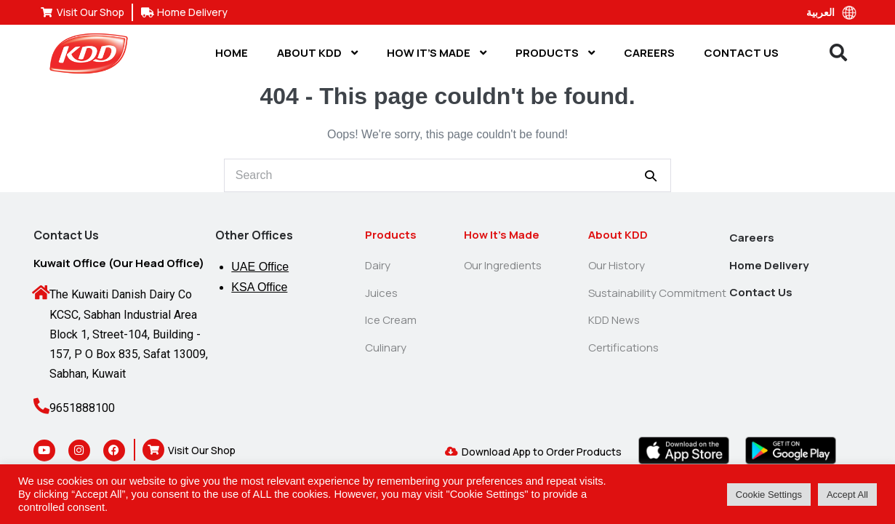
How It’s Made (436, 53)
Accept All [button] (847, 494)
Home (231, 52)
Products (555, 53)
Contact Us (741, 52)
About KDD (317, 53)
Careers (649, 52)
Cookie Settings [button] (769, 494)
